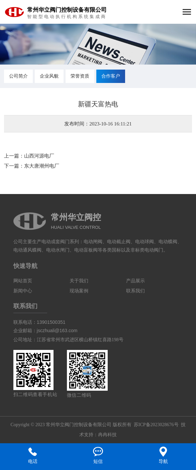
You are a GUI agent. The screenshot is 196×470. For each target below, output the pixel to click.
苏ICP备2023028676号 (156, 424)
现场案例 (79, 290)
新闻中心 (22, 290)
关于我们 (79, 280)
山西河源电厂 (39, 156)
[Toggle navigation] (187, 12)
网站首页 (22, 280)
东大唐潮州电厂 (41, 166)
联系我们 (135, 290)
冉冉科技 (107, 434)
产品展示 (135, 280)
